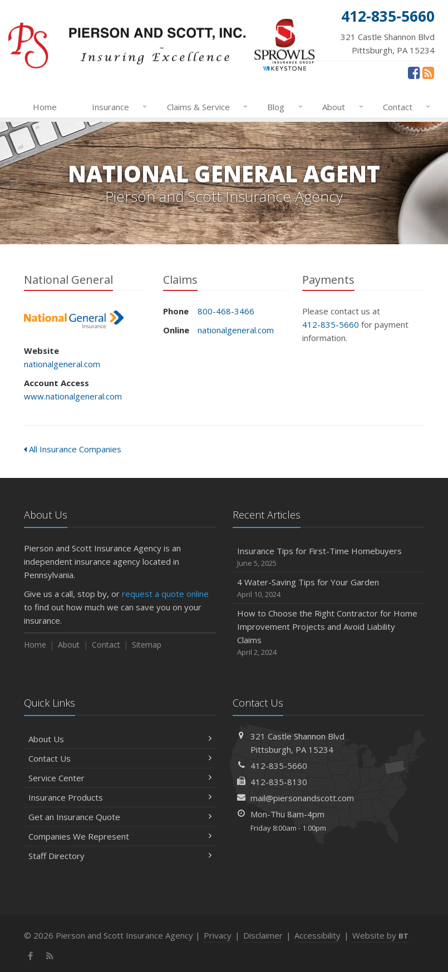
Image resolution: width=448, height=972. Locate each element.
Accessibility (317, 935)
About (340, 107)
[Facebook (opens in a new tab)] (414, 72)
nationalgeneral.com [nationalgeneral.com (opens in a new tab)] (62, 363)
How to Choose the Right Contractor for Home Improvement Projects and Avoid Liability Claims (328, 633)
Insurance (117, 107)
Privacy (218, 935)
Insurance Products (119, 797)
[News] (428, 72)
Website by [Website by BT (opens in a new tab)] (380, 935)
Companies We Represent (119, 836)
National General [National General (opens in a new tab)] (74, 319)
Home (45, 106)
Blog (282, 107)
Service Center (119, 777)
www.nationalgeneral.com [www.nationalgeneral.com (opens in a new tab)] (73, 396)
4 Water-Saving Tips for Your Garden (328, 588)
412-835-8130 (278, 781)
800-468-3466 (226, 311)
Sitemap (146, 644)
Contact (404, 107)
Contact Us (119, 758)
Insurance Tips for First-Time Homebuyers (328, 557)
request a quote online (165, 593)
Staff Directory (119, 855)
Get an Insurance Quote (119, 816)
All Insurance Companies (72, 449)
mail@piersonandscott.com (302, 797)
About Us (119, 738)
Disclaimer (263, 935)
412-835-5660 (330, 324)
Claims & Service (205, 107)
